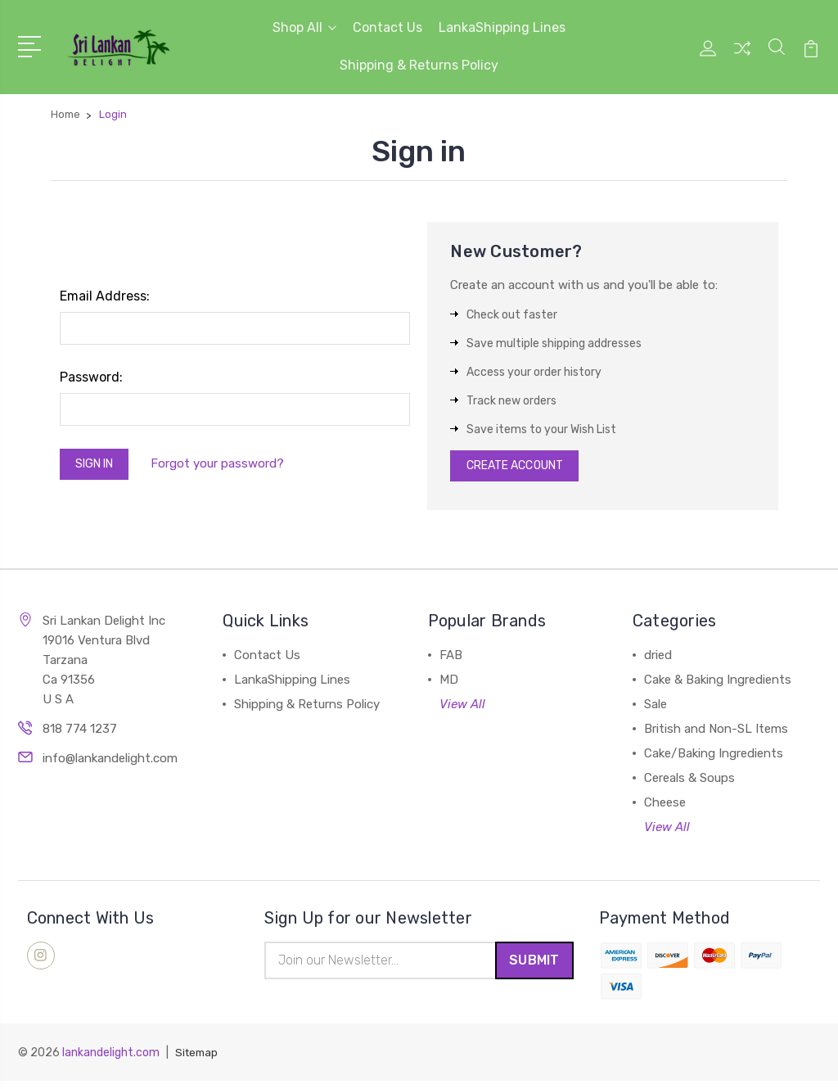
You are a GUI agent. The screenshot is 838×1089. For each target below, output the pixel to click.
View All (462, 709)
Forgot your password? (228, 466)
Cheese (665, 807)
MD (448, 684)
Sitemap (198, 1061)
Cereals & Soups (689, 782)
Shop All (304, 27)
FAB (450, 660)
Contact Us (387, 27)
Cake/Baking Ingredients (713, 758)
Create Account (521, 468)
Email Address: (105, 296)
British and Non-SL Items (716, 733)
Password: (91, 377)
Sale (655, 709)
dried (658, 660)
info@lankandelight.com (110, 763)
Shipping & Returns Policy (419, 65)
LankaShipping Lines (502, 27)
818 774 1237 (80, 733)
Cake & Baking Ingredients (717, 684)
